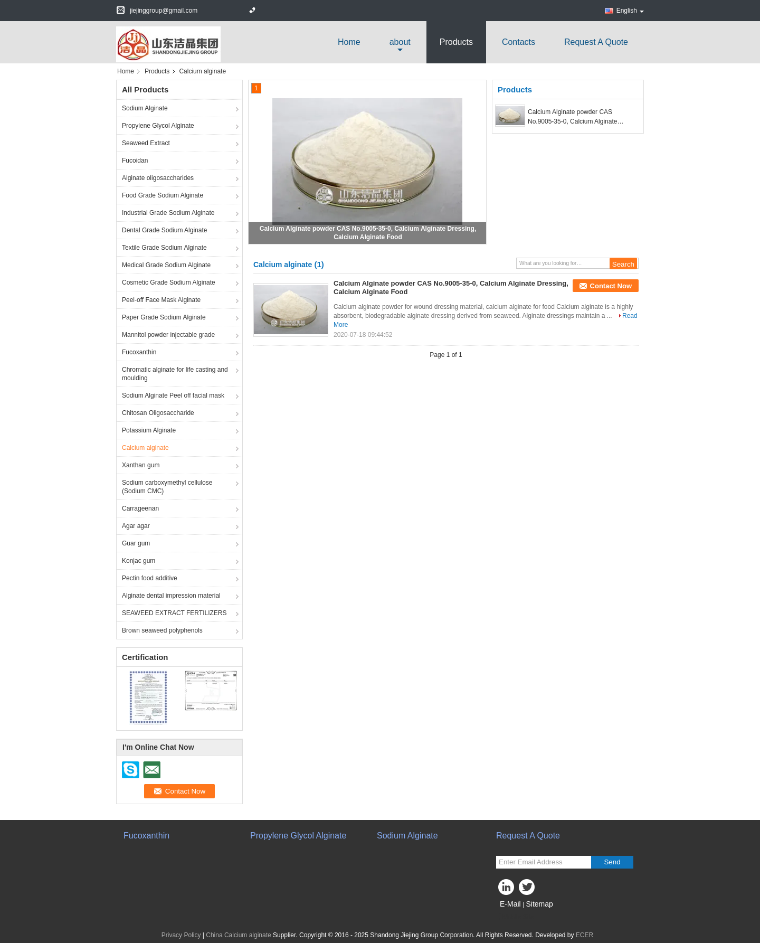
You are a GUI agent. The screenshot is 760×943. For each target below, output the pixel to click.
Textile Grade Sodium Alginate (164, 247)
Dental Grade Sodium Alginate (164, 230)
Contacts (518, 41)
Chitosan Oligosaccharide (158, 413)
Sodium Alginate (145, 108)
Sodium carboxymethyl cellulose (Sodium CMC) (167, 487)
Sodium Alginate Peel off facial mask (173, 395)
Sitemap (539, 904)
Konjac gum (138, 560)
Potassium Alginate (149, 430)
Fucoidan (135, 160)
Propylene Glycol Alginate (158, 125)
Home (349, 41)
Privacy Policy (181, 935)
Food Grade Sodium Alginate (162, 195)
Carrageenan (140, 508)
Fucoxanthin (139, 352)
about (400, 41)
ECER (584, 935)
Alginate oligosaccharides (158, 178)
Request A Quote (596, 41)
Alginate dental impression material (171, 595)
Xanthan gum (140, 465)
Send (612, 862)
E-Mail (510, 904)
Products (456, 41)
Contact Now (611, 286)
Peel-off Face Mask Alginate (161, 300)
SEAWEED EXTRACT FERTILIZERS (174, 613)
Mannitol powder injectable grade (168, 334)
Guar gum (136, 543)
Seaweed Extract (146, 143)
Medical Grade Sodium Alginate (166, 265)
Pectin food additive (149, 578)
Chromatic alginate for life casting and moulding (175, 374)
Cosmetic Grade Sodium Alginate (168, 282)
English (630, 10)
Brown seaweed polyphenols (162, 630)
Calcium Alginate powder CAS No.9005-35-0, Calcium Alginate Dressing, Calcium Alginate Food (574, 117)
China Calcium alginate (238, 935)
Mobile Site (515, 917)
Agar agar (136, 526)
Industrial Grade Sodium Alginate (168, 212)
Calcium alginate (145, 447)
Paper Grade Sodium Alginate (164, 317)
